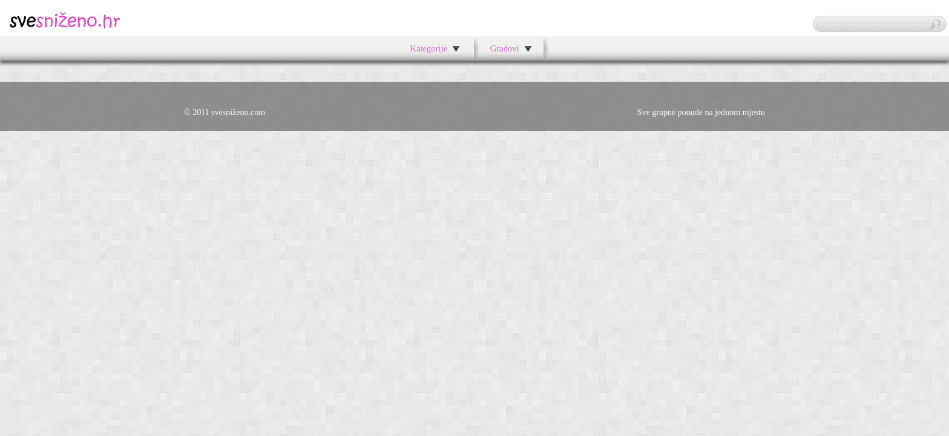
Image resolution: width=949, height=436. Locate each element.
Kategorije (428, 48)
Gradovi (504, 48)
